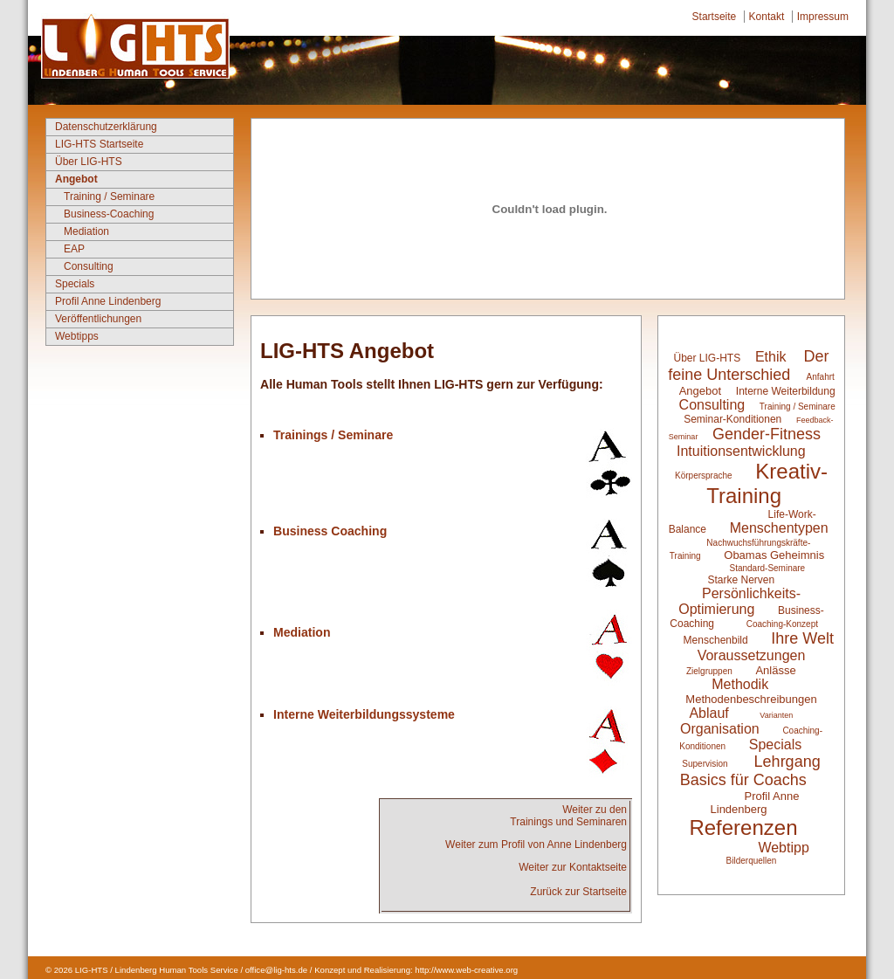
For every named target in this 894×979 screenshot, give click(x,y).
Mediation (86, 231)
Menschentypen (779, 528)
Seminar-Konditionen (732, 419)
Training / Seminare (109, 196)
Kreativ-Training (767, 483)
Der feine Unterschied (748, 365)
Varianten (776, 715)
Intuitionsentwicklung (741, 451)
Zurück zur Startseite (578, 892)
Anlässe (775, 670)
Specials (74, 284)
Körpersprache (703, 475)
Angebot (76, 179)
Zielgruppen (709, 671)
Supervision (704, 764)
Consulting (88, 266)
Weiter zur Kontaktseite (573, 867)
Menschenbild (717, 640)
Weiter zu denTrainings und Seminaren (568, 815)
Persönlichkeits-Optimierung (739, 601)
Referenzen (743, 827)
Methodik (740, 684)
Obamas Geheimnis (774, 555)
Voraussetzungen (752, 655)
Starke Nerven (740, 580)
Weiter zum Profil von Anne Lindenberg (536, 844)
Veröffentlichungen (98, 319)
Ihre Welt (802, 638)
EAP (74, 249)
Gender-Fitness (766, 434)
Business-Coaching (109, 214)
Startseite (714, 16)
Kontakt (767, 16)
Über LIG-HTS (88, 161)
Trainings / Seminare (333, 435)
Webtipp (783, 847)
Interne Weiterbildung (786, 391)
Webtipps (77, 336)
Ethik (771, 356)
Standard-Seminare (767, 568)
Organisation (720, 728)
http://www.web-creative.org (466, 970)
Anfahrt (821, 377)
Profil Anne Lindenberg (108, 301)
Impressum (823, 16)
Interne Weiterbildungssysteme (364, 714)
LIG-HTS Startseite (99, 144)
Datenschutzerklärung (106, 127)
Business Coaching (330, 531)
